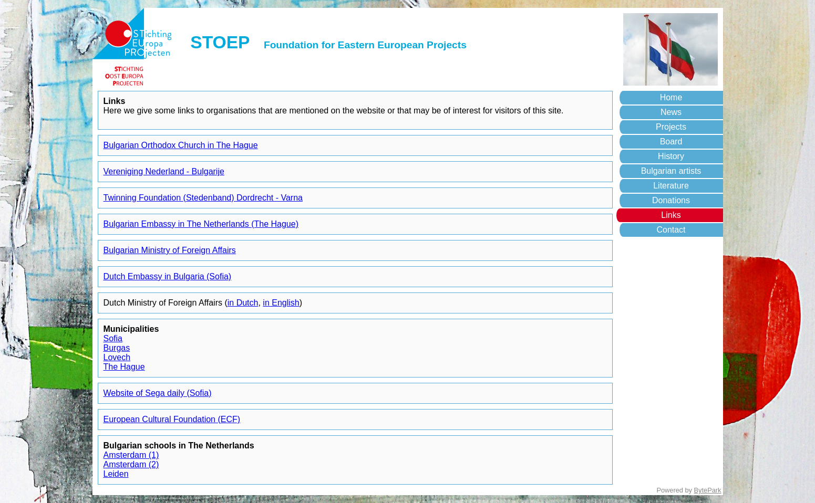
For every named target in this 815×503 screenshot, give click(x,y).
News (671, 112)
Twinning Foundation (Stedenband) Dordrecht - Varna (203, 197)
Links (670, 215)
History (671, 156)
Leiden (116, 473)
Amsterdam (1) (131, 454)
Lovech (117, 357)
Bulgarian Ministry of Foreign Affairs (170, 250)
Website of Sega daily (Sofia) (158, 393)
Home (671, 97)
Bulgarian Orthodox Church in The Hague (181, 145)
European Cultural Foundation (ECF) (172, 419)
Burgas (117, 347)
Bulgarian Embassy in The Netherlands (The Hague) (201, 223)
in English (281, 302)
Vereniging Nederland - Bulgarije (164, 171)
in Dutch (243, 302)
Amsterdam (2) (131, 464)
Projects (671, 126)
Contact (670, 229)
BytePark (707, 490)
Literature (671, 185)
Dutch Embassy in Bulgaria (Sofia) (168, 276)
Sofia (113, 338)
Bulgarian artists (671, 170)
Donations (671, 200)
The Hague (124, 366)
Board (671, 141)
